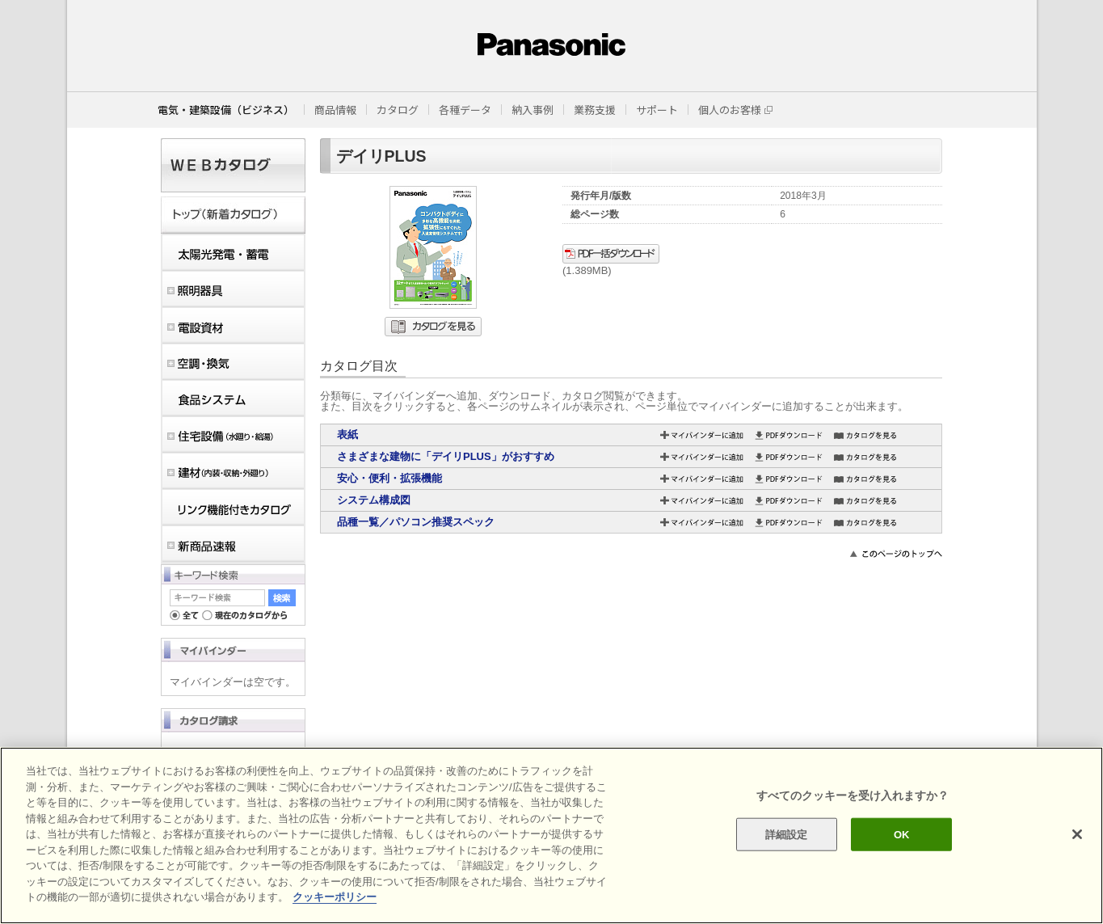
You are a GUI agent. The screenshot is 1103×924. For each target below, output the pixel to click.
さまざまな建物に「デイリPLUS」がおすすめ (445, 456)
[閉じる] (1077, 834)
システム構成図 (373, 500)
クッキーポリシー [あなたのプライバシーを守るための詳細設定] (335, 897)
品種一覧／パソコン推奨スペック (416, 522)
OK (902, 834)
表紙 (347, 434)
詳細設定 (786, 834)
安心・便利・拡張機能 (389, 478)
